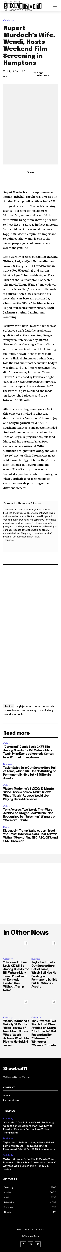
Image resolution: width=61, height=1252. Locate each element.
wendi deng (46, 710)
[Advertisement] (30, 893)
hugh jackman (24, 706)
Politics (6, 827)
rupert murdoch (44, 706)
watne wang (29, 710)
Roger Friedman (43, 74)
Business (7, 764)
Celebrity (9, 20)
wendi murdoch (13, 714)
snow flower (11, 710)
